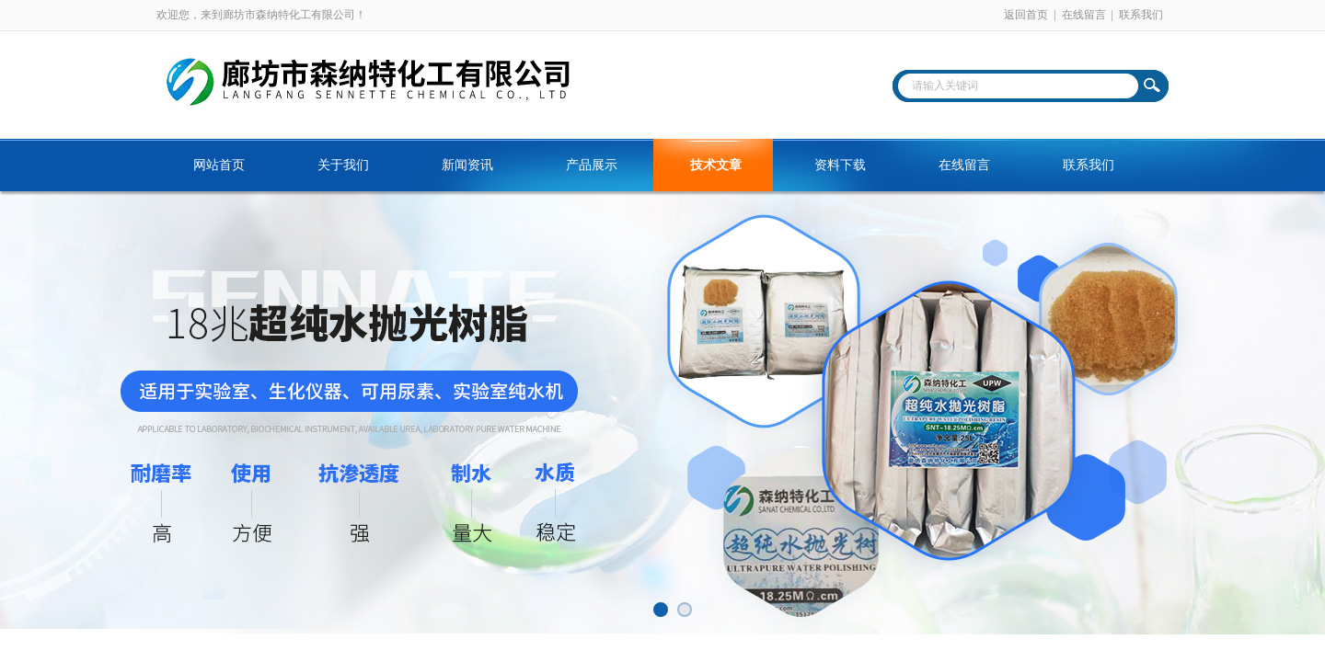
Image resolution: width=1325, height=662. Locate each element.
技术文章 (716, 165)
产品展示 (591, 165)
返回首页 (1026, 14)
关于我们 (343, 165)
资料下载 (840, 165)
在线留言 (1084, 14)
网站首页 (219, 165)
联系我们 (1141, 14)
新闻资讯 (467, 165)
